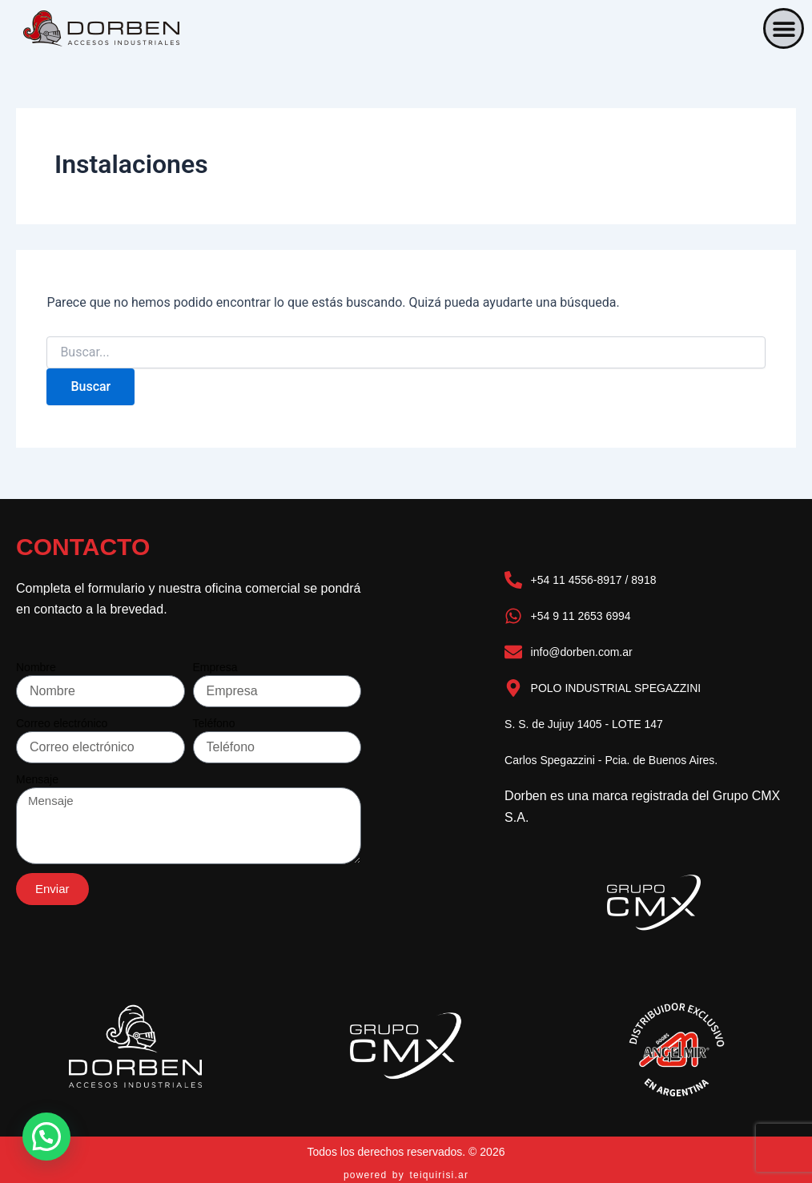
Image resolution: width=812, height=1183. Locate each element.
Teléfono (214, 723)
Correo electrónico (61, 723)
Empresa (215, 667)
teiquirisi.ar (438, 1175)
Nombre (36, 667)
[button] (783, 28)
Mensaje (37, 779)
